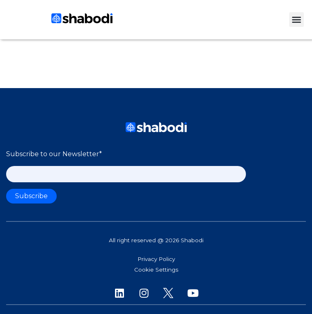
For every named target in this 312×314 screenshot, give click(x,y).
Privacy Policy (156, 259)
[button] (296, 19)
